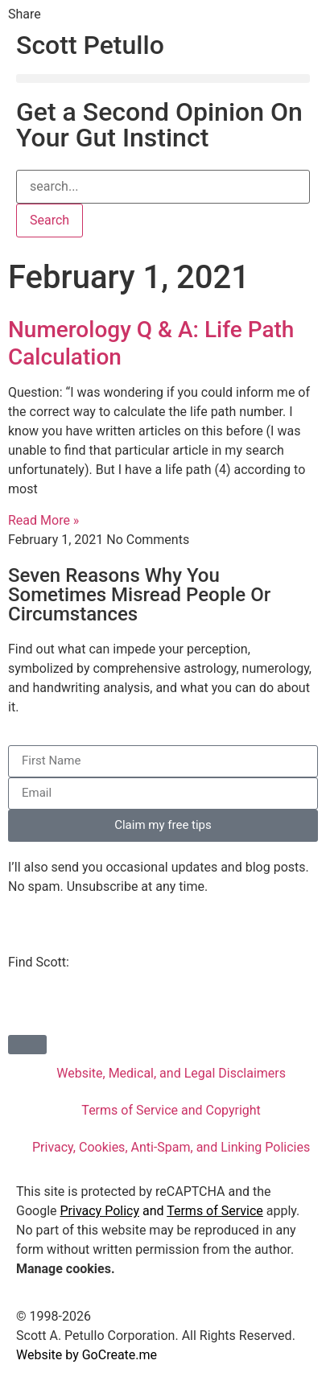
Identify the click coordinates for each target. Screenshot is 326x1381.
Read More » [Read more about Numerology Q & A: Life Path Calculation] (43, 520)
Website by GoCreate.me (86, 1354)
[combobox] (163, 187)
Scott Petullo (90, 45)
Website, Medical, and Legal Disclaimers (171, 1073)
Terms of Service (215, 1210)
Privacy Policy (99, 1210)
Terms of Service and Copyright (171, 1110)
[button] (163, 78)
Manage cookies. (65, 1268)
